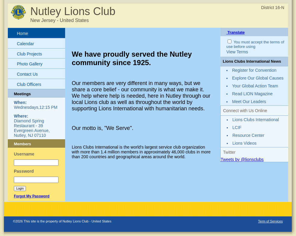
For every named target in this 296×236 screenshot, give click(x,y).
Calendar (25, 43)
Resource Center (248, 135)
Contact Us (27, 74)
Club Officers (29, 84)
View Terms (237, 51)
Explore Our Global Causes (257, 78)
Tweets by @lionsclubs (242, 159)
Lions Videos (244, 143)
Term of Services (270, 221)
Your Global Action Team (255, 85)
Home (22, 33)
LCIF (236, 127)
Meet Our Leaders (249, 101)
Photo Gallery (30, 63)
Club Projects (29, 54)
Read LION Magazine (252, 93)
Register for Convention (254, 70)
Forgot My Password (31, 196)
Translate (235, 32)
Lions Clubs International (255, 119)
